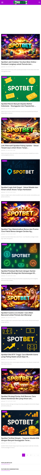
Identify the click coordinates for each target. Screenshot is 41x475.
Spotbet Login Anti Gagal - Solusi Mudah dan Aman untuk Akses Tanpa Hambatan (19, 188)
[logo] (20, 2)
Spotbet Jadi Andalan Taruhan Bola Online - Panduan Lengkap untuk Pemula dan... (19, 63)
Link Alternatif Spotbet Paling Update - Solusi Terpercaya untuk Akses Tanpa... (20, 147)
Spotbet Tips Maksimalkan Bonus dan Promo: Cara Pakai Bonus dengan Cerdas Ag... (20, 230)
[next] (34, 455)
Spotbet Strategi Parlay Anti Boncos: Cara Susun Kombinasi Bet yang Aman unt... (18, 397)
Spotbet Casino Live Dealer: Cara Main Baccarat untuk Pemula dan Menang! (17, 314)
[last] (38, 455)
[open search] (39, 2)
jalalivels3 (3, 66)
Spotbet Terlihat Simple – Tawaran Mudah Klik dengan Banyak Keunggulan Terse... (20, 439)
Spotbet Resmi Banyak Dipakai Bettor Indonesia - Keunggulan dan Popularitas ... (18, 105)
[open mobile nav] (2, 2)
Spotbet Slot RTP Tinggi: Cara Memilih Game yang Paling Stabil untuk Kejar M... (19, 356)
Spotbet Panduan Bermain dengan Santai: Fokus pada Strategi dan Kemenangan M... (18, 272)
